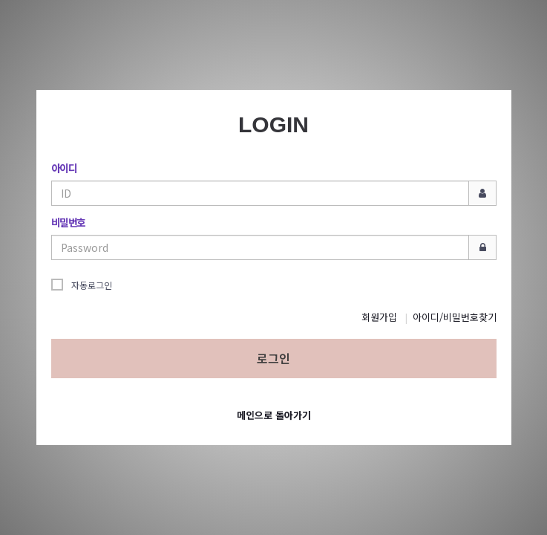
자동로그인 (81, 284)
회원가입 (379, 317)
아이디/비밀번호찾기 (455, 317)
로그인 (273, 358)
